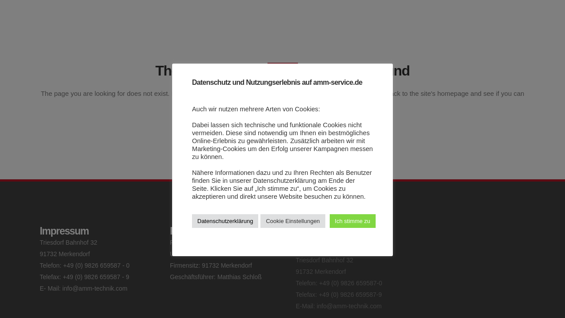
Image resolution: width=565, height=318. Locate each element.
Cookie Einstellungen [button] (293, 221)
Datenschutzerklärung (225, 221)
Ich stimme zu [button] (352, 221)
